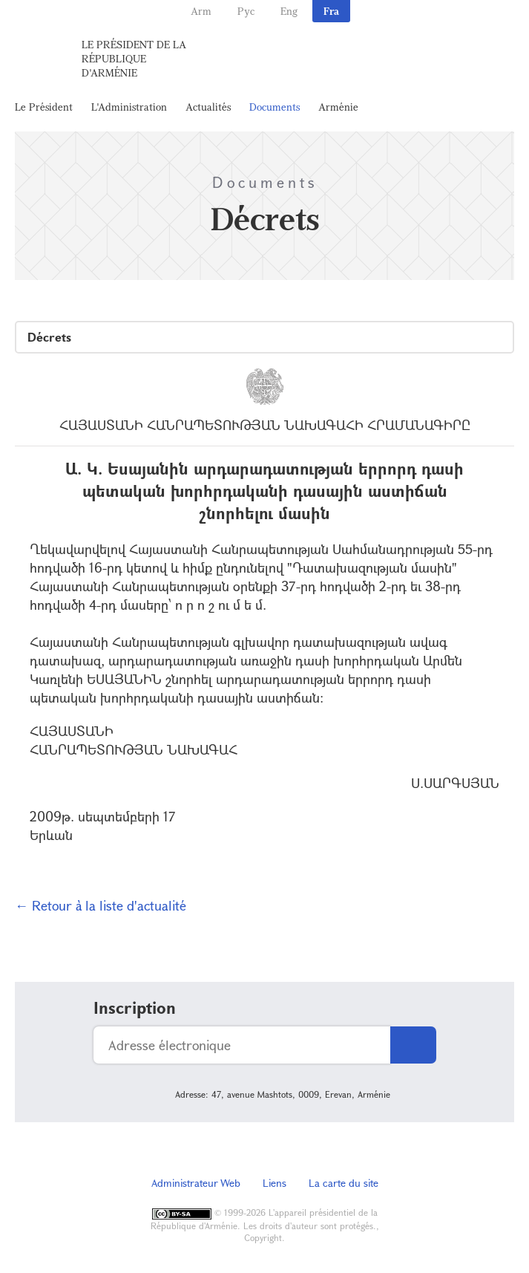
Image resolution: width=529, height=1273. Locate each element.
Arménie (338, 107)
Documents (274, 107)
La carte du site (343, 1183)
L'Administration (129, 107)
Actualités (208, 107)
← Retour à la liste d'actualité (100, 905)
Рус (245, 11)
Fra (331, 11)
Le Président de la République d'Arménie (134, 58)
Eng (289, 11)
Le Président (44, 107)
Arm (201, 11)
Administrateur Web (195, 1183)
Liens (274, 1183)
